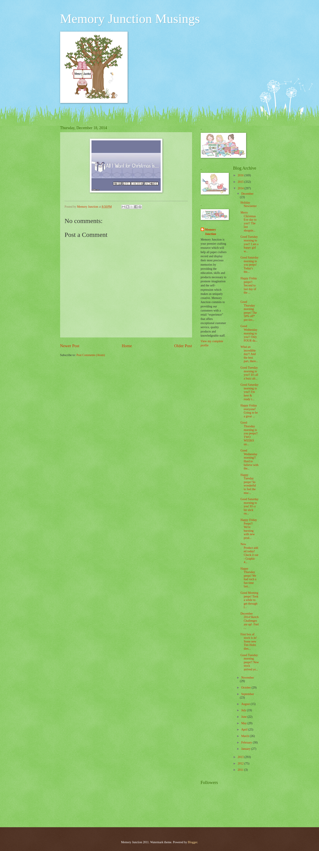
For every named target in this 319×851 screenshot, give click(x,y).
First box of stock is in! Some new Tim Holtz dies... (248, 641)
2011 (241, 769)
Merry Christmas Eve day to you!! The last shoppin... (248, 221)
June (244, 716)
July (244, 710)
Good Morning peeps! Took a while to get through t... (249, 600)
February (247, 742)
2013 (241, 757)
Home (127, 346)
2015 (241, 181)
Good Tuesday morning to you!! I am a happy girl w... (249, 244)
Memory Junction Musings (130, 18)
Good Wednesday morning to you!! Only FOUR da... (249, 333)
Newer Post (70, 346)
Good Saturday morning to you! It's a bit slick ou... (249, 506)
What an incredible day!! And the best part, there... (249, 354)
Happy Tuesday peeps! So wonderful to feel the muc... (248, 484)
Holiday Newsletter (248, 204)
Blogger (192, 842)
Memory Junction (210, 231)
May (244, 723)
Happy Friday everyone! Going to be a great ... (249, 411)
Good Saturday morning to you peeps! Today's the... (249, 264)
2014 (241, 188)
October (246, 687)
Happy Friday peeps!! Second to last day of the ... (248, 285)
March (245, 736)
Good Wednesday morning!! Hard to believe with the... (249, 459)
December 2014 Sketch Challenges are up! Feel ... (249, 620)
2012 (241, 763)
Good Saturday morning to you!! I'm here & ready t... (249, 392)
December (247, 193)
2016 (241, 175)
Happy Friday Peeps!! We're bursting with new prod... (248, 529)
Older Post (183, 346)
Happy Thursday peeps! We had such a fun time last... (248, 577)
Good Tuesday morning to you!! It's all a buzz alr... (249, 373)
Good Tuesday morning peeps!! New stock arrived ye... (249, 662)
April (244, 729)
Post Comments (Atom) (90, 355)
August (245, 704)
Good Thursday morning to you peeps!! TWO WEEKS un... (249, 433)
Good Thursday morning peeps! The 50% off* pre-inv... (248, 310)
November (247, 677)
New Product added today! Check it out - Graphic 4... (249, 553)
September (247, 694)
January (246, 748)
